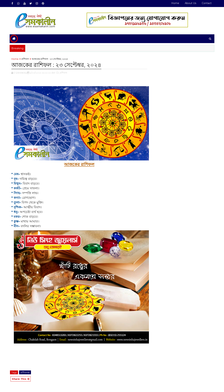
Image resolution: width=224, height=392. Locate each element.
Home (175, 3)
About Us (190, 3)
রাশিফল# (25, 372)
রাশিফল (25, 58)
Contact (207, 3)
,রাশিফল (63, 72)
